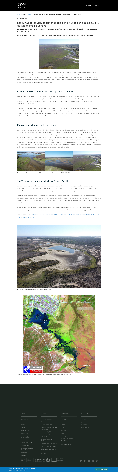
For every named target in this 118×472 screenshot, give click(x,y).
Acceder (96, 5)
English (88, 5)
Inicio (18, 14)
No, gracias (103, 469)
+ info (25, 470)
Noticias (29, 14)
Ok (96, 469)
